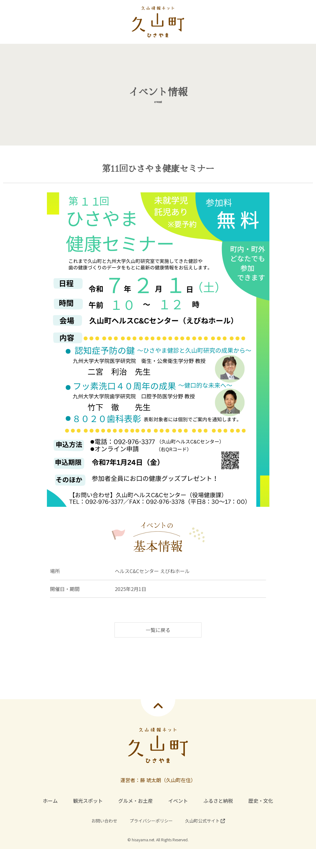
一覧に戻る (158, 630)
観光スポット (88, 800)
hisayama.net (143, 839)
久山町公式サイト (205, 821)
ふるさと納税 (218, 800)
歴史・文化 (260, 800)
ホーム (50, 800)
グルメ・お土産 (135, 800)
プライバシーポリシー (151, 821)
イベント (178, 800)
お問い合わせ (104, 821)
